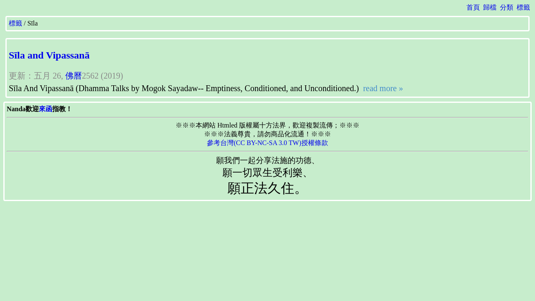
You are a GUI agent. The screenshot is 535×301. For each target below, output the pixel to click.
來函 (45, 108)
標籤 (523, 7)
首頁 (473, 7)
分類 (506, 7)
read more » (382, 88)
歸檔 (490, 7)
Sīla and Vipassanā (49, 55)
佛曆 (73, 75)
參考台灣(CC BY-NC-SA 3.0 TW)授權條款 (267, 142)
